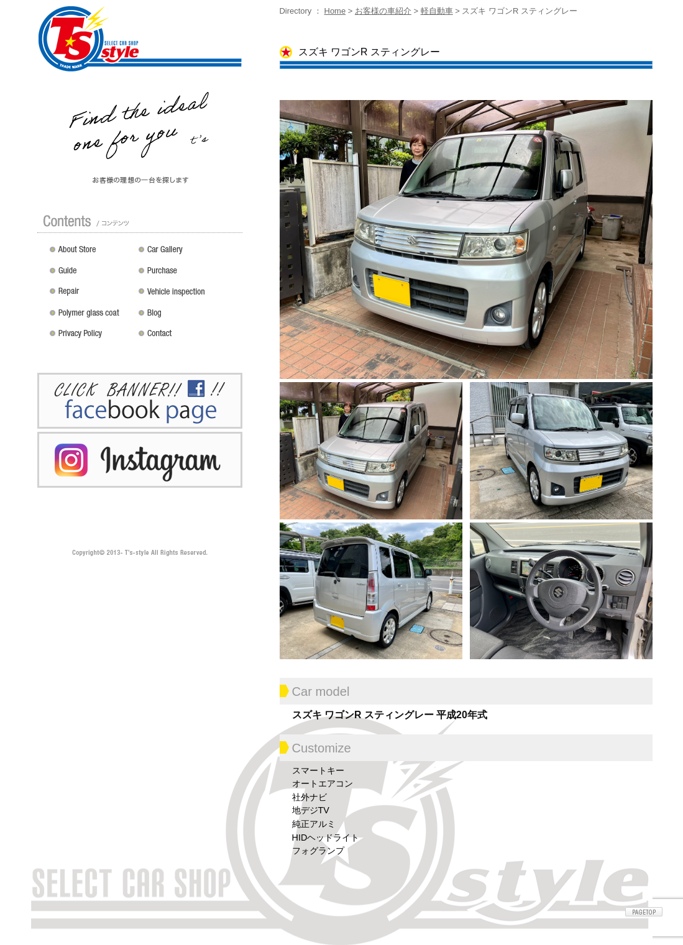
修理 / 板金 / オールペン (91, 296)
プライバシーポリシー (91, 338)
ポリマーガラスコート (91, 317)
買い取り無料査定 (188, 275)
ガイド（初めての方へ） (91, 275)
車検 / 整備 (188, 296)
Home (335, 11)
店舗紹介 (91, 253)
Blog (188, 317)
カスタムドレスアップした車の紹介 (188, 253)
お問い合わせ (188, 338)
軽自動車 (437, 11)
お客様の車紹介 (383, 11)
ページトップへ (643, 911)
